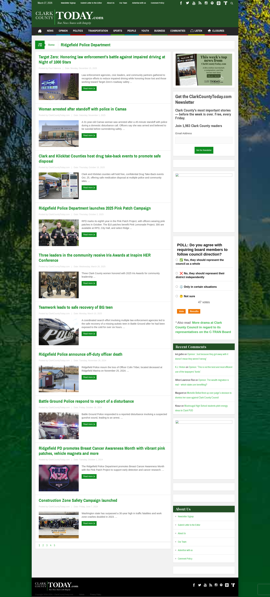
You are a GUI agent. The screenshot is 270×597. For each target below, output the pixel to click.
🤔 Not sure (187, 296)
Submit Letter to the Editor (91, 3)
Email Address (183, 133)
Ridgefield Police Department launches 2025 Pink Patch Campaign (95, 208)
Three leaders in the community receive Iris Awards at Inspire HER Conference (95, 258)
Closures (216, 31)
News (50, 32)
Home (51, 45)
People (132, 32)
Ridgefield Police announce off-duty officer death (80, 354)
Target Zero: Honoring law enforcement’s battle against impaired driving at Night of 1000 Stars (102, 59)
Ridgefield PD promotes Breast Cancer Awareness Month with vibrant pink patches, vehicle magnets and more (102, 451)
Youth (145, 32)
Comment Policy (157, 3)
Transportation (98, 32)
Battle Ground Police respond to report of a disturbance (86, 401)
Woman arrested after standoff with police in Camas (82, 109)
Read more (89, 88)
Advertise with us (139, 3)
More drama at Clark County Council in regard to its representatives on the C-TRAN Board (203, 327)
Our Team (123, 3)
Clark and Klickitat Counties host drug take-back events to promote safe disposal (100, 159)
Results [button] (194, 311)
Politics (77, 32)
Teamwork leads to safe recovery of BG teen (76, 307)
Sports (118, 32)
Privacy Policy (95, 594)
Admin (81, 594)
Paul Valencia (55, 68)
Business (160, 32)
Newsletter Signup (68, 3)
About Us (110, 3)
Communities (178, 32)
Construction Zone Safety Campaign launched (78, 500)
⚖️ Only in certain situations (198, 286)
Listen (196, 31)
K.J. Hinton (180, 367)
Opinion (63, 32)
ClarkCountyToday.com (59, 115)
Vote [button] (181, 311)
